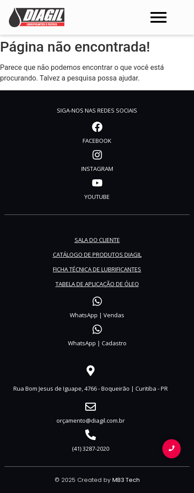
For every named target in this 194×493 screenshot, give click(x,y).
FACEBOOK (97, 141)
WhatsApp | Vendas (97, 315)
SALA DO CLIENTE (97, 240)
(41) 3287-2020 (90, 449)
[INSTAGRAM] (97, 156)
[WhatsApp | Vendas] (97, 302)
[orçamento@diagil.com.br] (90, 407)
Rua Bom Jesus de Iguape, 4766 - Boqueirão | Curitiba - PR (90, 388)
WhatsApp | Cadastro (97, 343)
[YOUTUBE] (97, 184)
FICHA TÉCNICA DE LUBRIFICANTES (97, 269)
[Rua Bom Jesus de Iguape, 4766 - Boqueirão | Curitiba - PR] (90, 371)
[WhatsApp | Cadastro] (97, 330)
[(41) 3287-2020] (90, 435)
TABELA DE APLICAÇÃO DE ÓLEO (97, 284)
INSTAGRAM (97, 169)
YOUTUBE (97, 197)
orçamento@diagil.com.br (90, 420)
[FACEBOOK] (97, 127)
